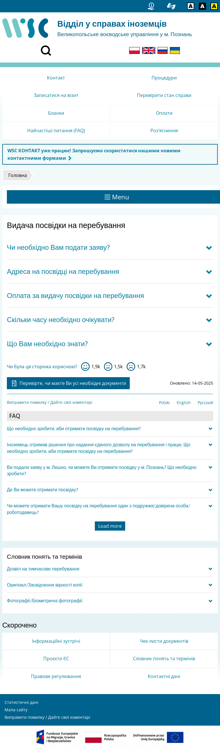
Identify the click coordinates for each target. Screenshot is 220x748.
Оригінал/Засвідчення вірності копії (44, 584)
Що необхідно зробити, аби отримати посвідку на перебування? (74, 428)
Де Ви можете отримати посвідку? (42, 489)
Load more (110, 526)
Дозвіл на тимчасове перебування (43, 568)
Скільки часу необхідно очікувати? (61, 320)
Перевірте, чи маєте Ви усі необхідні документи (68, 383)
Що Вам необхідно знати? (47, 344)
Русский (205, 402)
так (85, 367)
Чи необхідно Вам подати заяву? (58, 247)
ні (131, 367)
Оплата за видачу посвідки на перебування (75, 295)
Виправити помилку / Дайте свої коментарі (50, 402)
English (184, 402)
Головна (17, 175)
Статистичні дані (21, 702)
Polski (164, 402)
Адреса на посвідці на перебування (63, 271)
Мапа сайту (16, 709)
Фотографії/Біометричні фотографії (44, 600)
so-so (108, 367)
